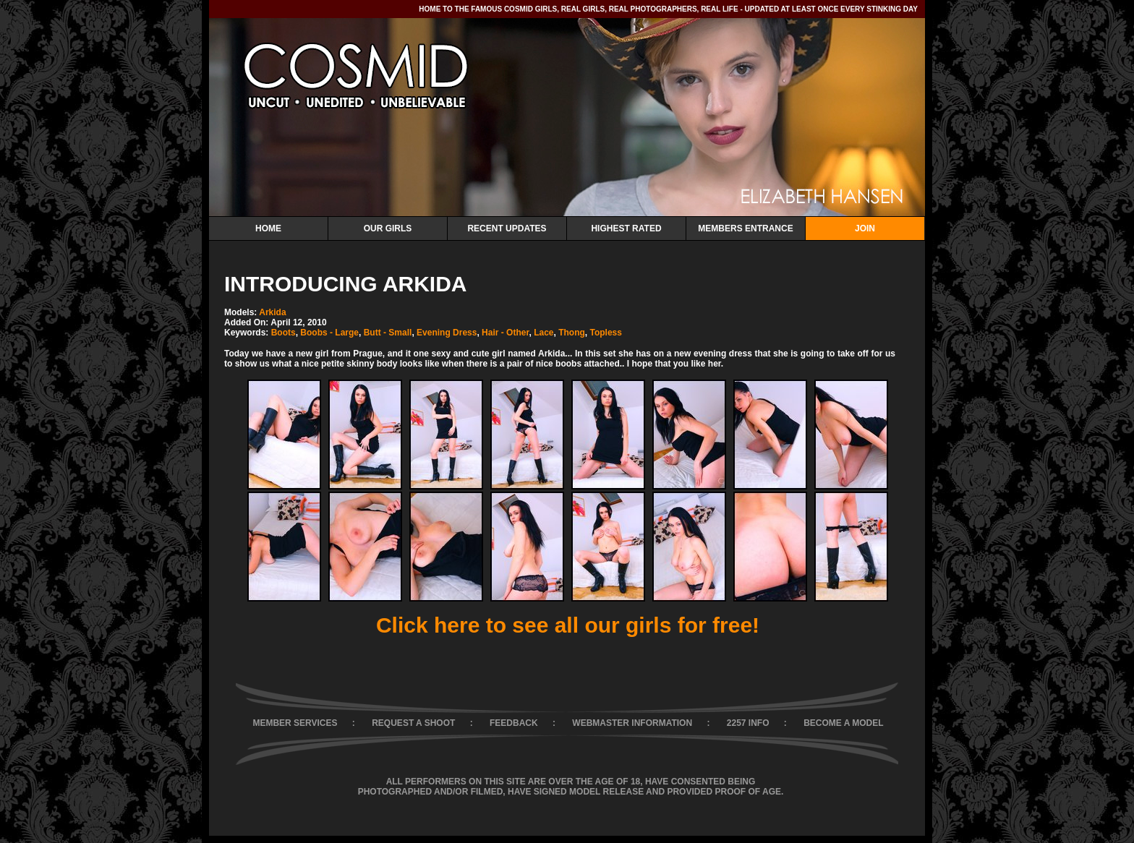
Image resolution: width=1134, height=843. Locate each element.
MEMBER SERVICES (294, 723)
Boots (283, 333)
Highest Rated (626, 228)
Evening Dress (447, 333)
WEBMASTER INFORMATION (632, 723)
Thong (571, 333)
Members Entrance (745, 228)
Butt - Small (388, 333)
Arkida (272, 312)
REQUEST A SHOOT (413, 723)
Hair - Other (505, 333)
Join (865, 228)
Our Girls (388, 228)
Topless (605, 333)
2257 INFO (748, 723)
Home (268, 228)
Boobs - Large (329, 333)
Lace (543, 333)
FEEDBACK (514, 723)
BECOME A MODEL (843, 723)
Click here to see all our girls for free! (567, 625)
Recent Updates (506, 228)
